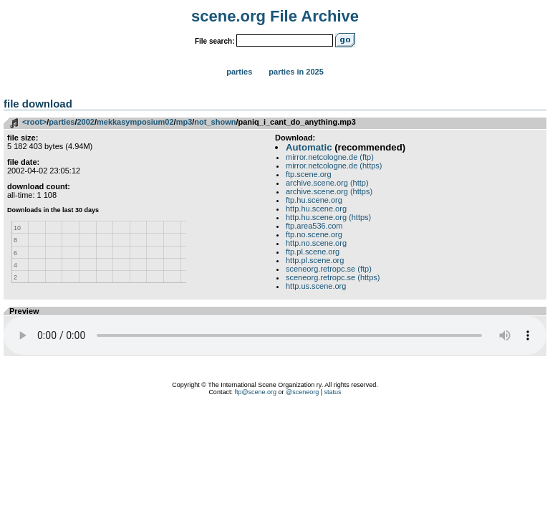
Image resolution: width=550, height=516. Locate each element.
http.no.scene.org (316, 243)
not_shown (215, 122)
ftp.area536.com (314, 225)
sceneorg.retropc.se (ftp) (329, 268)
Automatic (309, 147)
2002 (85, 122)
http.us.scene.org (316, 286)
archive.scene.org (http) (327, 182)
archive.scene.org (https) (329, 191)
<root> (34, 122)
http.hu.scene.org (316, 208)
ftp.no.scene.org (314, 234)
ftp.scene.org (309, 174)
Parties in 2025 (296, 71)
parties (61, 122)
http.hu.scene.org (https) (328, 217)
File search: (215, 41)
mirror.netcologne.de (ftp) (330, 157)
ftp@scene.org (255, 392)
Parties (239, 71)
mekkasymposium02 (135, 122)
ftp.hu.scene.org (314, 200)
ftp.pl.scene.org (312, 251)
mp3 (184, 122)
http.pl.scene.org (315, 260)
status (333, 392)
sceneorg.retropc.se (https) (333, 277)
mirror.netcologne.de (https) (334, 165)
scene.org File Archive (275, 16)
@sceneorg (302, 392)
